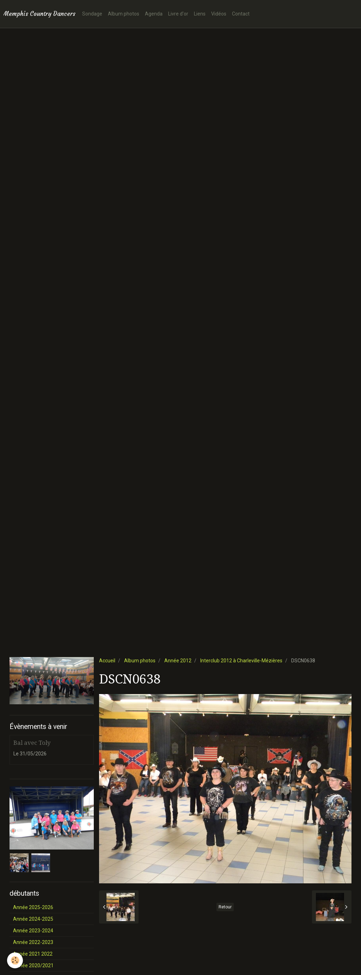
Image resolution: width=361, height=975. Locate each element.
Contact (241, 14)
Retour (225, 907)
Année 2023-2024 (33, 930)
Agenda (154, 14)
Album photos (123, 14)
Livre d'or (178, 14)
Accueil (107, 660)
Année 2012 (177, 660)
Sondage (92, 14)
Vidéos (218, 14)
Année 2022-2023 (33, 942)
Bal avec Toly (31, 742)
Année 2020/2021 (33, 965)
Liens (200, 14)
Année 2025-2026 (33, 907)
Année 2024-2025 (33, 919)
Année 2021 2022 (33, 954)
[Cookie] (15, 960)
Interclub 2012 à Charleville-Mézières (241, 660)
